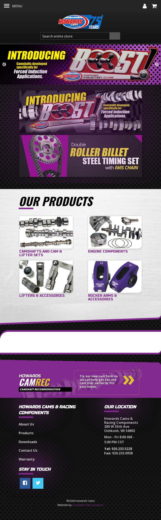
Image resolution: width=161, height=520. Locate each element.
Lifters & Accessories (42, 296)
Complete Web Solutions (88, 505)
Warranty (27, 459)
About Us (26, 424)
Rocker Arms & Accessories (102, 297)
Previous (4, 64)
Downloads (28, 442)
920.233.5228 (118, 448)
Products (26, 433)
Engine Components (108, 251)
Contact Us (28, 450)
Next (157, 64)
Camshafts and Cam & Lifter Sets (40, 253)
